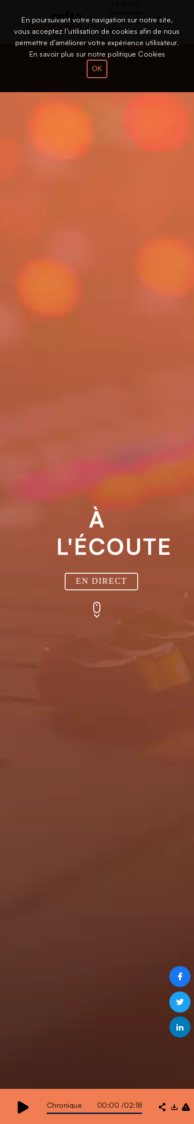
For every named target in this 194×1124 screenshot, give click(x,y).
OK (97, 68)
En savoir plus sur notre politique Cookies (97, 54)
